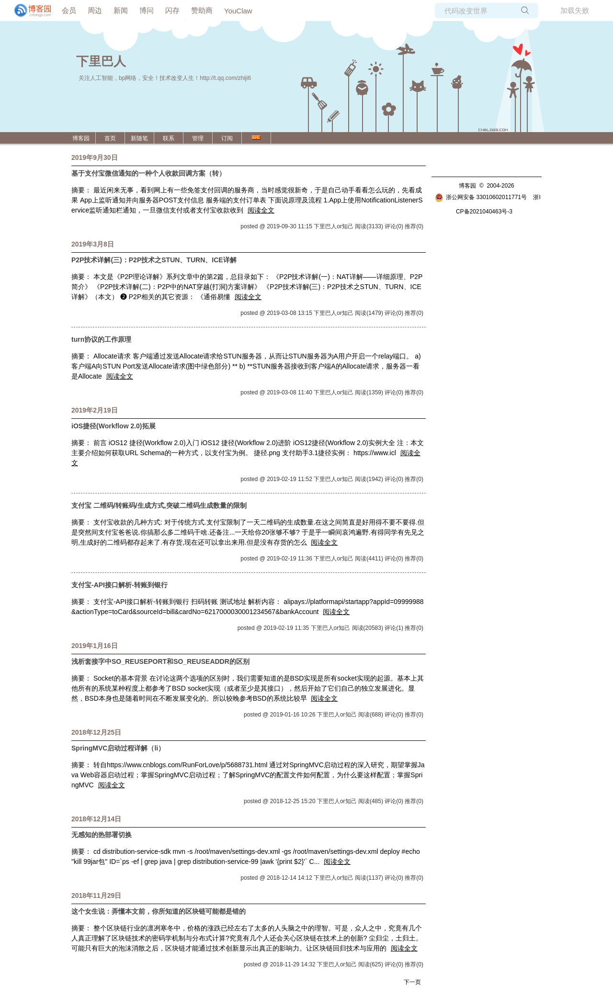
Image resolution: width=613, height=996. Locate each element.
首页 (110, 138)
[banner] (29, 10)
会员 (69, 10)
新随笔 (139, 138)
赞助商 (202, 10)
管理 (198, 138)
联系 (168, 138)
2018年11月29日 (96, 895)
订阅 (227, 138)
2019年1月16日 (94, 645)
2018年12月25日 (96, 732)
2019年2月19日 (94, 410)
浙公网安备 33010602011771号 (481, 197)
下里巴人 (101, 61)
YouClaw (238, 11)
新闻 (121, 10)
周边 (95, 10)
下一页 (412, 982)
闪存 (172, 10)
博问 (146, 10)
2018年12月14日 (96, 819)
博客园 (81, 138)
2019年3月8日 (92, 244)
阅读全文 (261, 210)
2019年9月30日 (94, 157)
